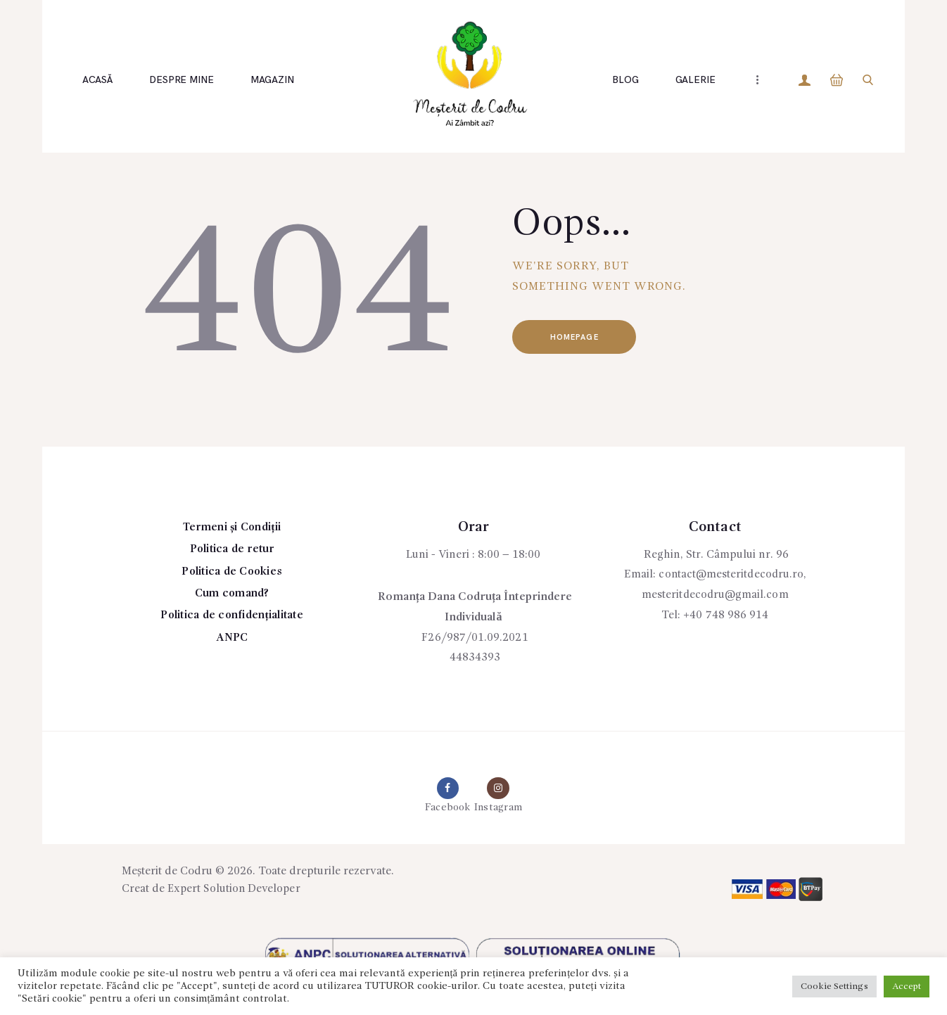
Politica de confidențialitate (232, 615)
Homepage (577, 338)
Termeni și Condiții (232, 527)
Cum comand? (232, 593)
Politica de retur (232, 549)
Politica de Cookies (231, 571)
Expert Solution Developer (235, 890)
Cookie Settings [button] (834, 986)
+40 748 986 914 (726, 615)
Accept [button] (906, 986)
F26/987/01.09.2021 (474, 638)
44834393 (475, 657)
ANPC (232, 638)
